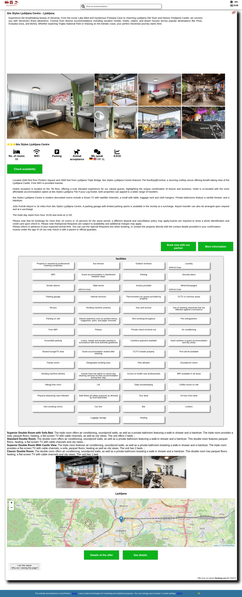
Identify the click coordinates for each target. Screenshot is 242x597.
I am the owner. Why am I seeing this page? (24, 566)
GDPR (179, 593)
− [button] (12, 507)
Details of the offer (101, 555)
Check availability (25, 169)
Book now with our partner (178, 246)
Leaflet (215, 545)
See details (140, 555)
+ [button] (12, 503)
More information (215, 246)
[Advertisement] (121, 49)
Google (74, 593)
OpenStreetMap (227, 545)
